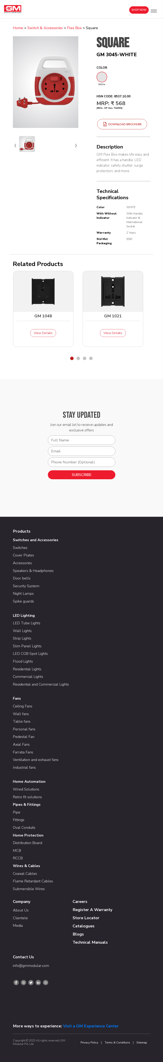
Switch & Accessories (45, 27)
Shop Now (139, 10)
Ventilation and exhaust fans (35, 759)
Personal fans (24, 729)
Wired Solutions (26, 789)
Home (18, 27)
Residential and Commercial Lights (41, 684)
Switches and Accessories (35, 540)
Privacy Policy (89, 1042)
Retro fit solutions (27, 797)
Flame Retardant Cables (33, 881)
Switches (20, 547)
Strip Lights (22, 638)
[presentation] (15, 145)
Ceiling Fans (22, 706)
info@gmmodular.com (31, 965)
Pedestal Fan (23, 736)
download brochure (122, 124)
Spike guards (23, 601)
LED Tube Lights (26, 623)
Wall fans (21, 713)
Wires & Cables (26, 865)
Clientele (20, 918)
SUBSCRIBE (81, 474)
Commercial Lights (28, 676)
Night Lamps (23, 593)
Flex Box (74, 27)
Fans (17, 698)
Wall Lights (22, 630)
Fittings (18, 819)
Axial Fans (21, 744)
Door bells (21, 578)
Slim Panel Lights (27, 646)
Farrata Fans (23, 752)
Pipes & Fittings (26, 804)
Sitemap (141, 1042)
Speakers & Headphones (33, 570)
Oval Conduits (24, 827)
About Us (21, 910)
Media (18, 925)
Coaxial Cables (25, 873)
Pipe (16, 812)
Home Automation (29, 781)
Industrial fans (24, 767)
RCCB (18, 858)
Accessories (22, 563)
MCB (17, 850)
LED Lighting (24, 615)
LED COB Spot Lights (30, 653)
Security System (26, 586)
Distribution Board (27, 842)
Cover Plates (23, 555)
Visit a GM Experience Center (91, 1026)
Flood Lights (23, 661)
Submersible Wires (29, 888)
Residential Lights (27, 669)
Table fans (21, 721)
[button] (154, 11)
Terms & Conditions (117, 1042)
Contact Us (23, 957)
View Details (43, 333)
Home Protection (28, 835)
